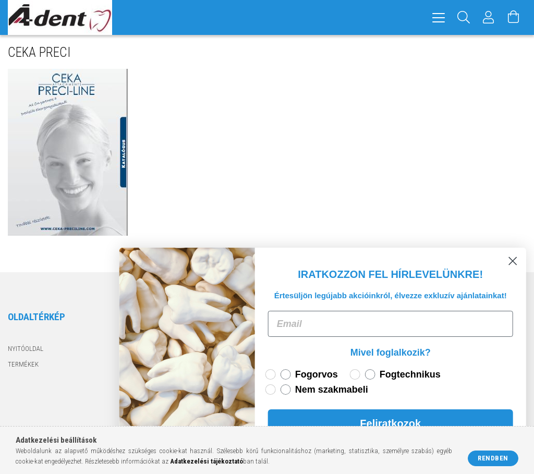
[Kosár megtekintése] (513, 17)
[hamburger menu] (438, 17)
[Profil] (488, 17)
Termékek (23, 364)
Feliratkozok (410, 423)
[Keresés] (463, 17)
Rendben (493, 458)
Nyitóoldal (25, 349)
